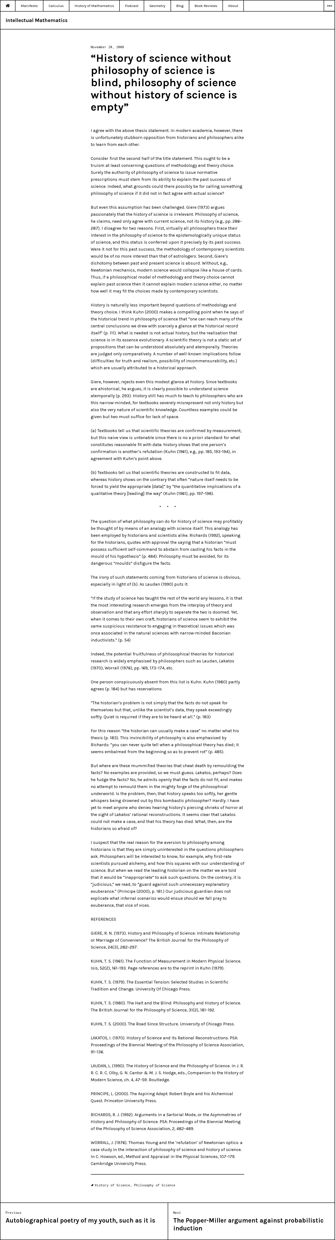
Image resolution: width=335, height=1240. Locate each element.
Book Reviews (206, 5)
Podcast (131, 5)
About (233, 5)
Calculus (56, 5)
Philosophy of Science (154, 1185)
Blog (180, 5)
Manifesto (29, 5)
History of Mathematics (94, 5)
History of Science (112, 1185)
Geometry (157, 5)
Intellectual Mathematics (37, 20)
